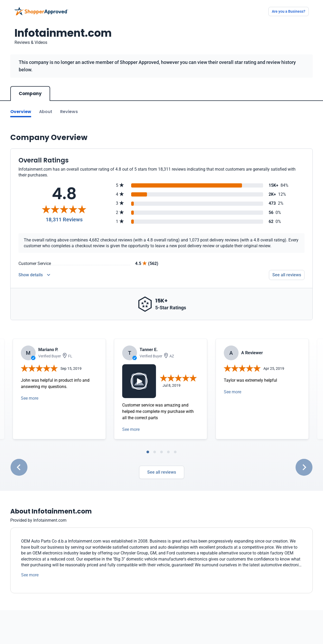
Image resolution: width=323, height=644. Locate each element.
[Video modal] (139, 381)
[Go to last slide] (19, 467)
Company (30, 93)
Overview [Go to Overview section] (20, 112)
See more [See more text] (30, 574)
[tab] (147, 452)
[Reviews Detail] (34, 275)
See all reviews (161, 472)
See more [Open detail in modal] (29, 398)
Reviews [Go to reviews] (69, 112)
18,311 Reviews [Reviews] (64, 219)
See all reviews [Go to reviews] (286, 274)
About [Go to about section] (45, 112)
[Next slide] (304, 467)
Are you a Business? (288, 11)
